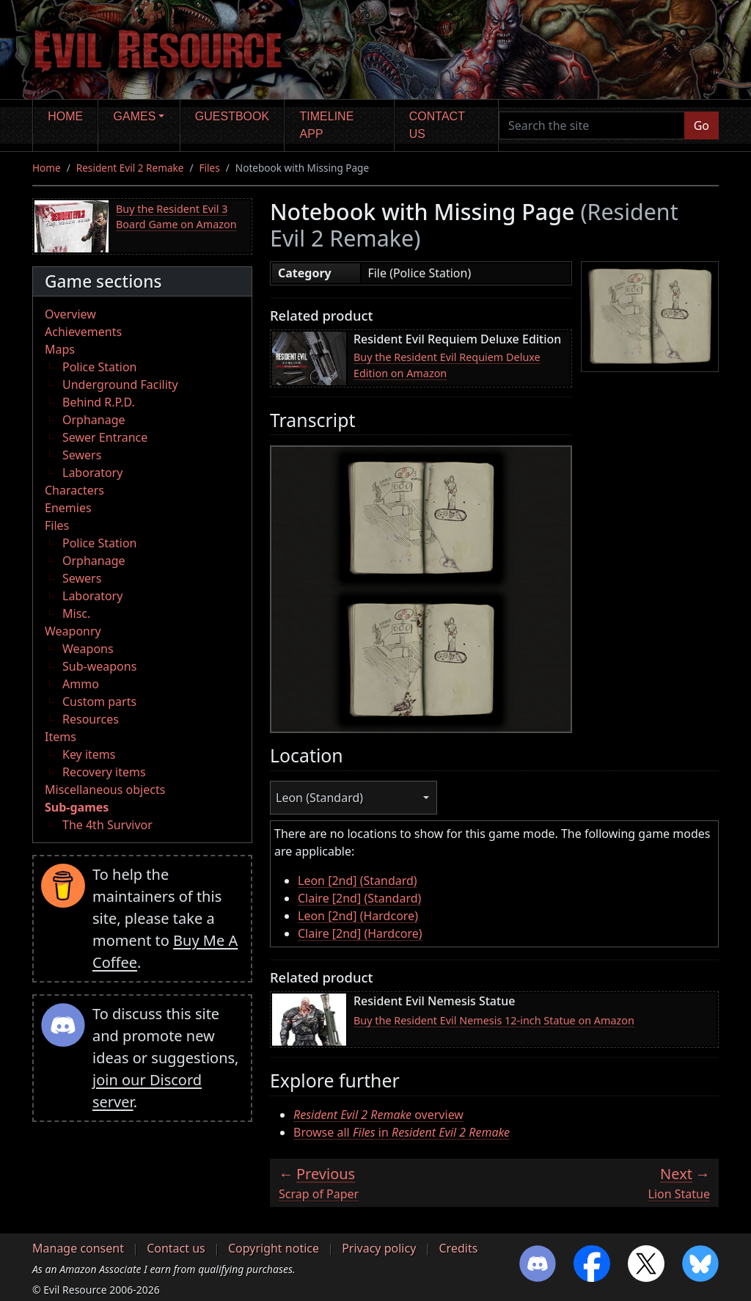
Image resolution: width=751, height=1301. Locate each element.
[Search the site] (592, 125)
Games (135, 116)
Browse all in (401, 1132)
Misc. (76, 613)
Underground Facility (120, 384)
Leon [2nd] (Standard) (357, 880)
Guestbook (232, 116)
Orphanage (93, 420)
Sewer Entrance (104, 437)
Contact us (437, 125)
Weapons (88, 649)
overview (378, 1115)
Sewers (81, 455)
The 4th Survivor (107, 825)
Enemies (68, 508)
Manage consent (78, 1248)
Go (701, 125)
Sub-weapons (99, 666)
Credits (458, 1248)
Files (209, 168)
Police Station (99, 367)
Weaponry (73, 631)
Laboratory (92, 472)
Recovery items (104, 772)
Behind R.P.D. (98, 402)
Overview (70, 314)
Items (60, 737)
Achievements (83, 332)
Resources (90, 719)
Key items (88, 754)
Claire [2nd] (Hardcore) (360, 933)
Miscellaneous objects (105, 789)
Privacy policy (379, 1248)
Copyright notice (273, 1248)
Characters (74, 490)
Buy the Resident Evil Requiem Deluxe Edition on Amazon (447, 365)
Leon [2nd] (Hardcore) (358, 916)
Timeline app (327, 125)
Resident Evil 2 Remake (130, 168)
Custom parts (99, 701)
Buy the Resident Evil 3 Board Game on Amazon (176, 217)
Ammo (80, 684)
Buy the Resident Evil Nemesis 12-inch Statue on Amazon (493, 1020)
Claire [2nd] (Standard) (359, 898)
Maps (60, 349)
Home (65, 116)
